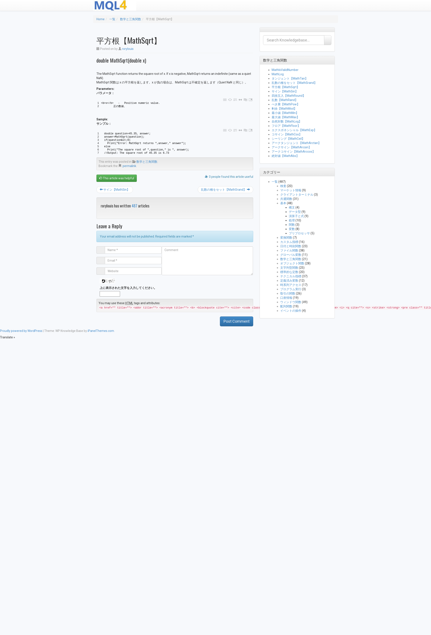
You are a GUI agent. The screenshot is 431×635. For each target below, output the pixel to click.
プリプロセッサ (299, 233)
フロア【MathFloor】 (286, 125)
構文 (292, 207)
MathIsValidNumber (285, 70)
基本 (283, 203)
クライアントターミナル (296, 194)
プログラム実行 (290, 289)
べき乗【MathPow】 (286, 104)
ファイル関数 (289, 250)
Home (100, 19)
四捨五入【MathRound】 (289, 95)
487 (134, 206)
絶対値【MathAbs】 (285, 156)
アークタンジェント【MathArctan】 (296, 143)
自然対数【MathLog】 (287, 121)
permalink (129, 166)
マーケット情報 (290, 190)
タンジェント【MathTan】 (290, 78)
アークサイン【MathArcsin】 (291, 147)
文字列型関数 (289, 267)
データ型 (295, 211)
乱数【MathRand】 (285, 100)
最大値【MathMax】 (286, 117)
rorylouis (128, 49)
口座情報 (286, 297)
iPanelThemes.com (101, 331)
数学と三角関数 (130, 19)
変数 (292, 229)
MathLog (278, 74)
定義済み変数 (289, 280)
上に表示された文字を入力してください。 (128, 288)
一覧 (112, 19)
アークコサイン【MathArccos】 (293, 151)
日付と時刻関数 (290, 246)
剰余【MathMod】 (284, 108)
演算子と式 (296, 216)
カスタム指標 (289, 242)
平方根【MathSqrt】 (286, 87)
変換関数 (286, 237)
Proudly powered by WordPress (21, 331)
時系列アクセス (290, 285)
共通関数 (286, 199)
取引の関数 (287, 293)
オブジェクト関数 (292, 263)
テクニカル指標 (290, 276)
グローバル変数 (290, 254)
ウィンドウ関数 (290, 302)
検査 (283, 186)
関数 (292, 224)
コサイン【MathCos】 (287, 134)
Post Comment (237, 321)
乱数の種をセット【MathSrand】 (225, 189)
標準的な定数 (289, 272)
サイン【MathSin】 (115, 189)
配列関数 (286, 306)
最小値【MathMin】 (285, 113)
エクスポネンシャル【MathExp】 (294, 130)
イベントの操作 (290, 310)
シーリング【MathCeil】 (288, 138)
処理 (292, 220)
